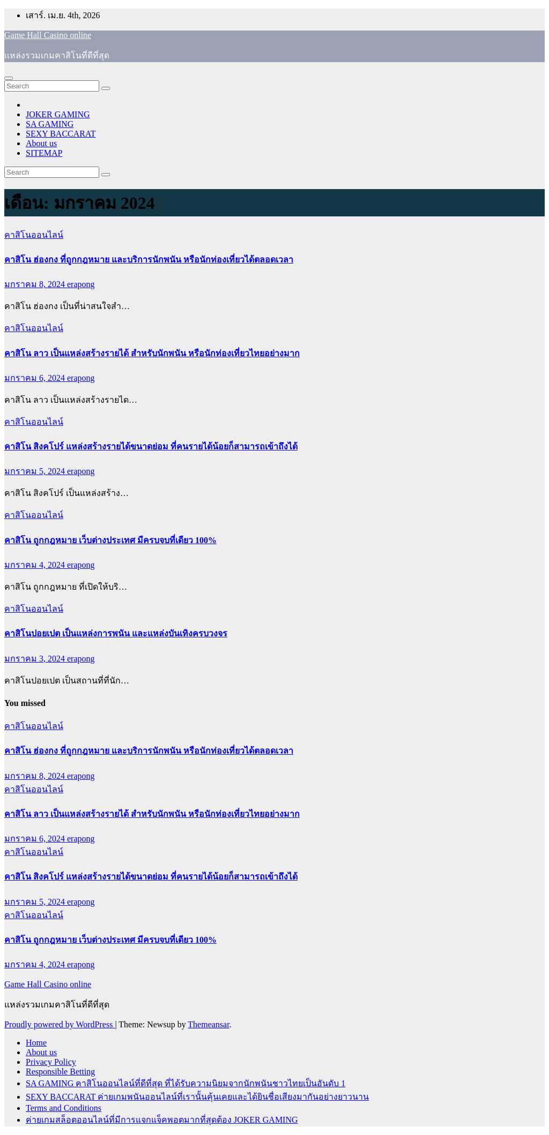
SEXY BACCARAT (61, 133)
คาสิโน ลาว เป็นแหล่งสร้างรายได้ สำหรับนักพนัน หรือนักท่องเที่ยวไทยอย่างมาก (152, 353)
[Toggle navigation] (8, 78)
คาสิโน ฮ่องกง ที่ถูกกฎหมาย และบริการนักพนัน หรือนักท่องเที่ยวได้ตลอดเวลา (148, 259)
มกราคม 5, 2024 (35, 471)
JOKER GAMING (58, 114)
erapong (81, 284)
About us (41, 143)
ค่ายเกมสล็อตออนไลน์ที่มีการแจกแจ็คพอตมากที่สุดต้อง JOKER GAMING (162, 1119)
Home (36, 1042)
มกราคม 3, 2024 (35, 658)
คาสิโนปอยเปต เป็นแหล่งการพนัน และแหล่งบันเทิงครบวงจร (115, 633)
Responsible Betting (60, 1071)
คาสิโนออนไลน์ (33, 234)
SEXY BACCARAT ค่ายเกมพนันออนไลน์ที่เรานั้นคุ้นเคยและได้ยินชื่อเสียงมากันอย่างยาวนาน (197, 1096)
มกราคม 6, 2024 (35, 377)
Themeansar (208, 1024)
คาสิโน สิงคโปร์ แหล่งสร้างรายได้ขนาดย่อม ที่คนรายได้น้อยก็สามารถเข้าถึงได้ (151, 446)
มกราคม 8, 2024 (35, 284)
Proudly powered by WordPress (59, 1024)
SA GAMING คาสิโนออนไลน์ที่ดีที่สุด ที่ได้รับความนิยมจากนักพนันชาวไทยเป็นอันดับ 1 (185, 1083)
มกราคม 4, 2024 (35, 564)
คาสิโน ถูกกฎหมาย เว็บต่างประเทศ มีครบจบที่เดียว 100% (110, 540)
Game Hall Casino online (47, 35)
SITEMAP (44, 152)
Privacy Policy (51, 1061)
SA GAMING (49, 124)
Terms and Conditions (63, 1108)
